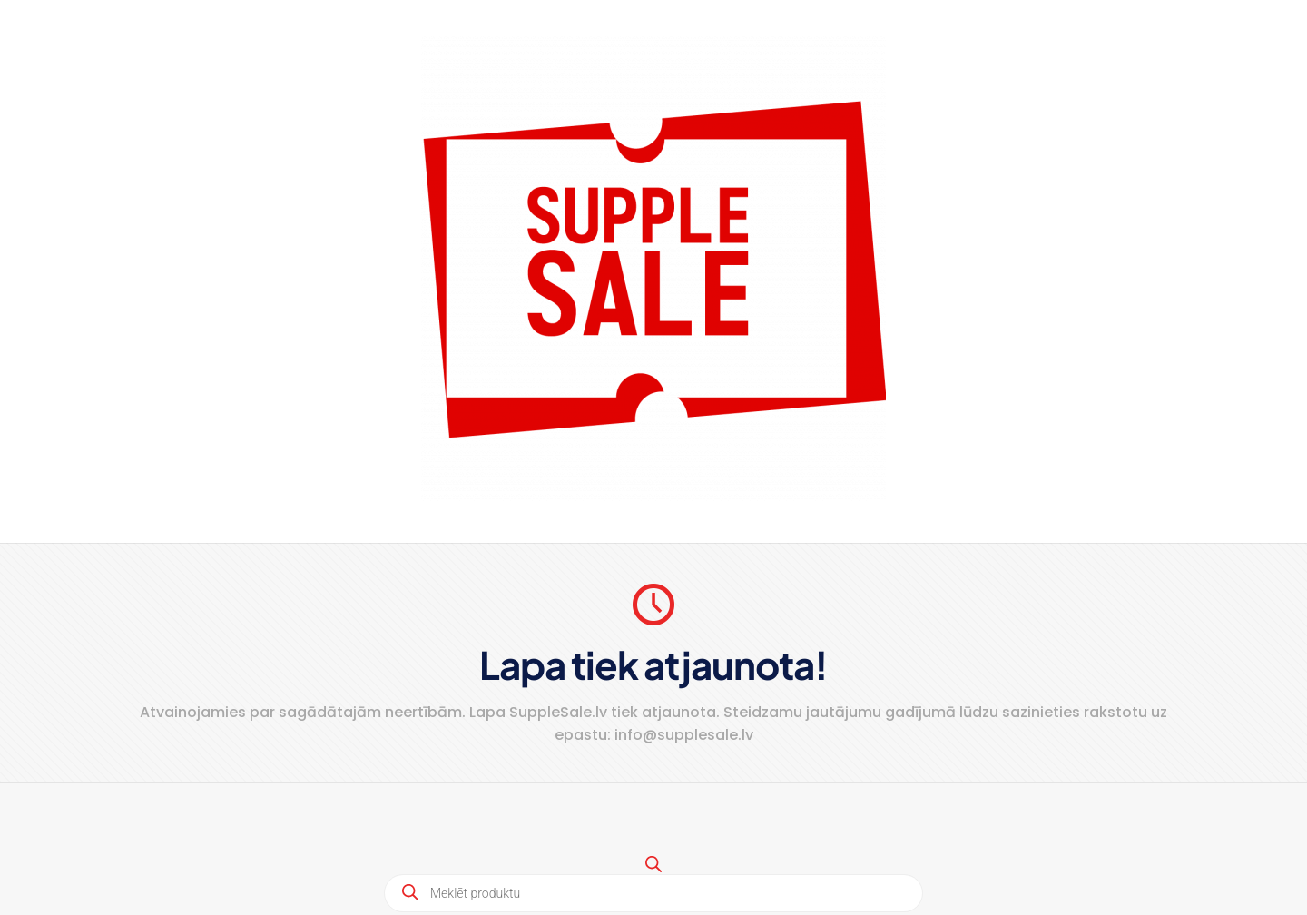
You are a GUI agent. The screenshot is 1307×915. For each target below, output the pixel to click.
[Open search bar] (653, 863)
